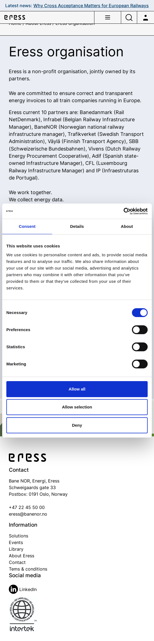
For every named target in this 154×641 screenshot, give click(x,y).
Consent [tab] (27, 226)
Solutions (18, 536)
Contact (17, 562)
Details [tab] (77, 226)
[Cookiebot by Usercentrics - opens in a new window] (123, 211)
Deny (77, 425)
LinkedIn (23, 589)
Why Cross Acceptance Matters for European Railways (91, 5)
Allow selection (77, 407)
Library (16, 549)
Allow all (77, 389)
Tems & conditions (28, 569)
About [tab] (127, 226)
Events (16, 542)
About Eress (21, 555)
